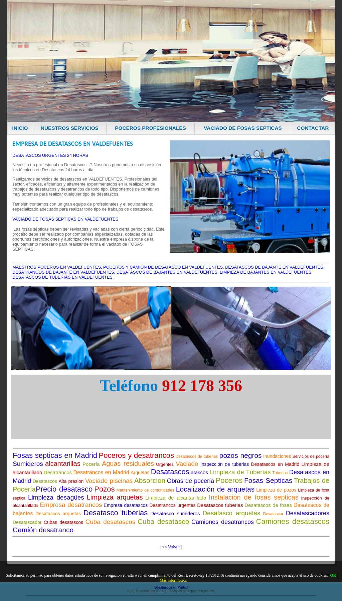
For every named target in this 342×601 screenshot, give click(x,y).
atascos (199, 472)
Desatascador (27, 522)
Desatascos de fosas (268, 505)
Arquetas (140, 472)
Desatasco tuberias (115, 513)
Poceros (229, 480)
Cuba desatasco (163, 521)
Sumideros (28, 463)
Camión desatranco (43, 530)
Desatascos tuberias (220, 505)
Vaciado (187, 463)
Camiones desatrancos (222, 522)
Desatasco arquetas (231, 513)
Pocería (91, 464)
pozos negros (240, 455)
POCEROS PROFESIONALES (150, 128)
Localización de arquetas (215, 489)
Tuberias (280, 473)
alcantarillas (62, 463)
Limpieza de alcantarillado (175, 498)
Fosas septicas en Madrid (55, 455)
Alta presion (70, 481)
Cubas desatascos (63, 522)
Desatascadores (307, 513)
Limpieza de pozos (276, 490)
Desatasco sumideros (175, 513)
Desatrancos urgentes (172, 505)
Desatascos (170, 472)
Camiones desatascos (292, 521)
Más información (173, 580)
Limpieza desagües (56, 497)
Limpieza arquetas (115, 497)
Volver (174, 546)
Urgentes (165, 464)
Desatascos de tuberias (196, 456)
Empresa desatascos (126, 505)
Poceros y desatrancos (136, 455)
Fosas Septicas (268, 480)
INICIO (20, 128)
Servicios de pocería (311, 456)
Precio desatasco (64, 489)
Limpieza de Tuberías (240, 472)
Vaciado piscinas (109, 480)
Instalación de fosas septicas (254, 497)
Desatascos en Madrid (275, 464)
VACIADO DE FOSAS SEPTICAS (243, 128)
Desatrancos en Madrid (101, 472)
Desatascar (273, 514)
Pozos (104, 489)
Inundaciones (277, 456)
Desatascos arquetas (58, 513)
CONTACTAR (313, 128)
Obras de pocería (190, 481)
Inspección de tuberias (224, 464)
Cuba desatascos (111, 521)
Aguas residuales (128, 463)
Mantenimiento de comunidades (145, 490)
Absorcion (149, 480)
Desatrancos (58, 472)
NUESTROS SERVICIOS (70, 128)
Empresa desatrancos (71, 504)
